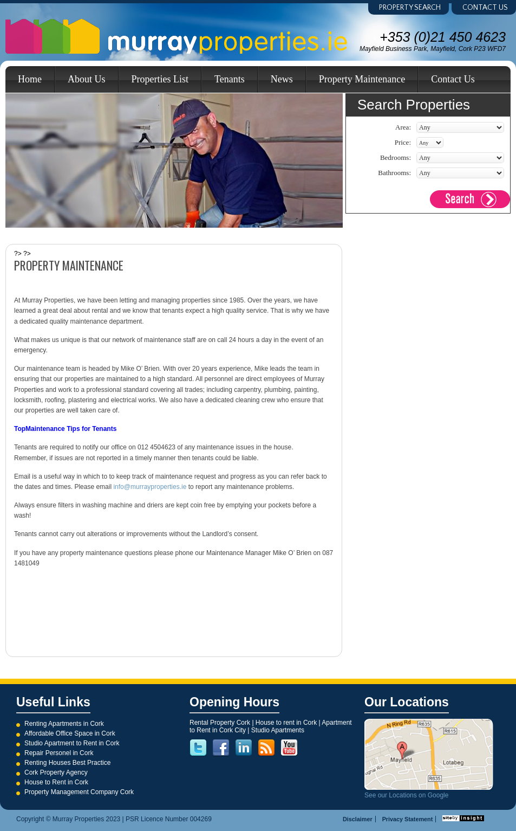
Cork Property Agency (56, 772)
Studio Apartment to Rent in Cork (71, 743)
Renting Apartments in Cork (64, 723)
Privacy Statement (407, 819)
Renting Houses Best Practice (67, 762)
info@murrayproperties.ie (149, 487)
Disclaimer (358, 819)
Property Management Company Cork (79, 792)
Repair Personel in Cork (58, 753)
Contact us (485, 7)
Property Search (410, 7)
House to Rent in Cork (56, 782)
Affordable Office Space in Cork (69, 733)
